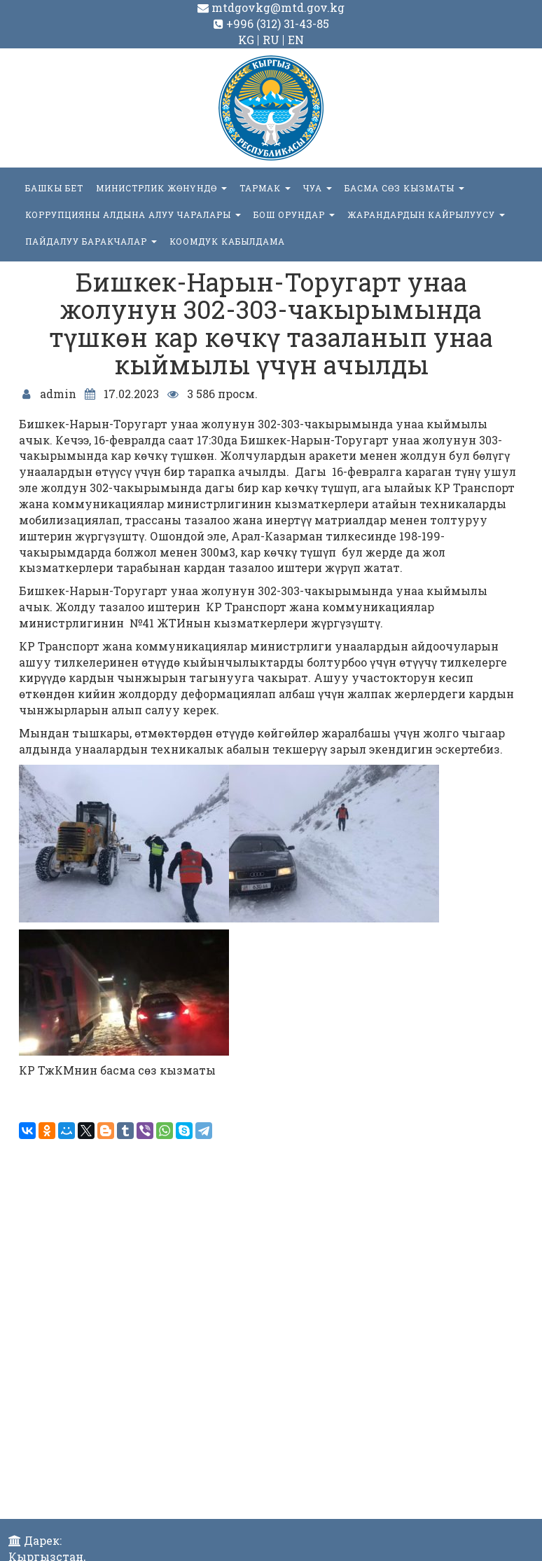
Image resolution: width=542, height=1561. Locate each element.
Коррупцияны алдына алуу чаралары (133, 214)
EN (296, 39)
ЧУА (317, 187)
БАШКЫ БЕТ (54, 187)
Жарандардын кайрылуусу (426, 214)
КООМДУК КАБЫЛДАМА (227, 241)
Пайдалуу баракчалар (91, 241)
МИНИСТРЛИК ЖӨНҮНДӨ (161, 187)
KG (246, 39)
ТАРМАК (265, 187)
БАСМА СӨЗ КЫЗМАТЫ (404, 187)
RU (271, 39)
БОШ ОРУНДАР (294, 214)
